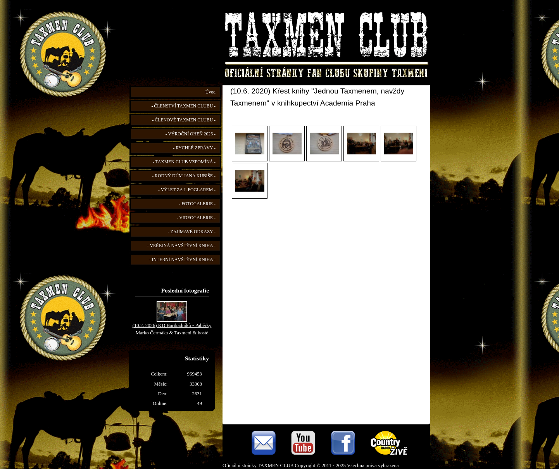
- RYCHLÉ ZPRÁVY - (194, 148)
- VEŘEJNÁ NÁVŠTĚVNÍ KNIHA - (181, 245)
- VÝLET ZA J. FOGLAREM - (187, 189)
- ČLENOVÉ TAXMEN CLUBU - (184, 120)
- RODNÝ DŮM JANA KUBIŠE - (184, 175)
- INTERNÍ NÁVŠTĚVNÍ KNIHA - (182, 259)
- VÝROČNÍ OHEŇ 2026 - (191, 134)
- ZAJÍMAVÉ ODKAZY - (192, 231)
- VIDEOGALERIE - (196, 217)
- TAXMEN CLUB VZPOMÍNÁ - (184, 161)
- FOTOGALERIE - (197, 203)
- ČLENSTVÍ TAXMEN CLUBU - (183, 106)
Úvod (210, 92)
